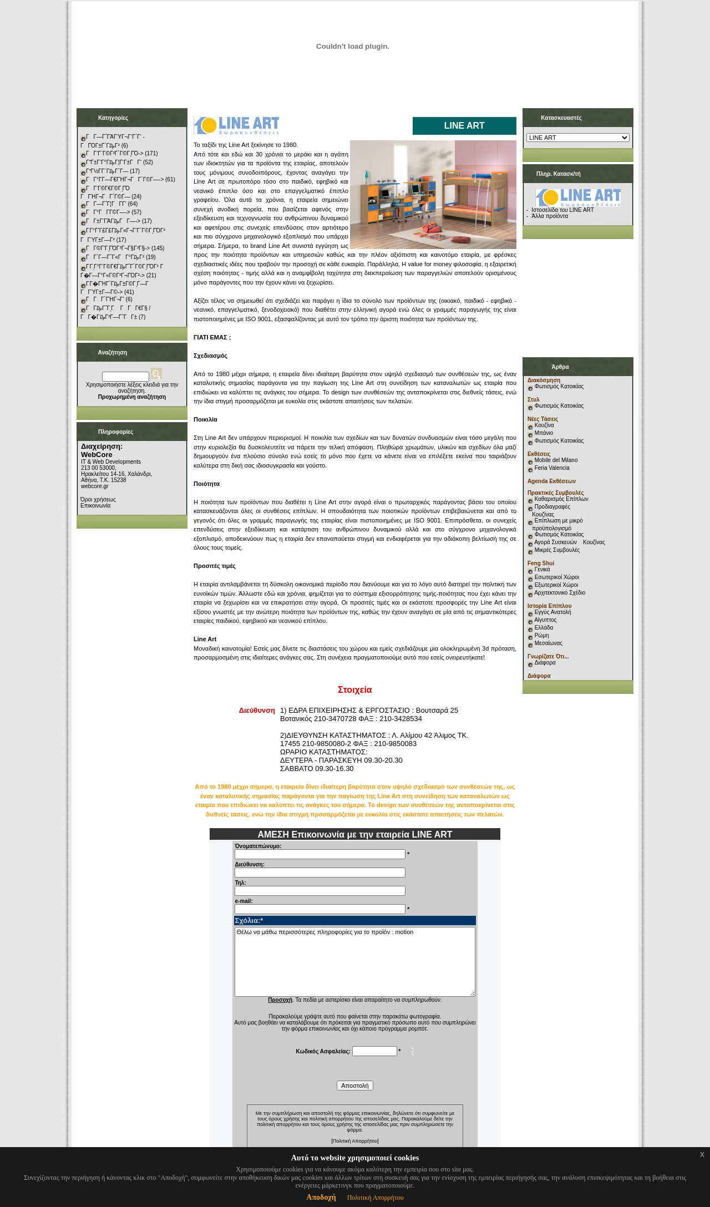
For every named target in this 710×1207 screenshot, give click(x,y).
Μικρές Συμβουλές (557, 550)
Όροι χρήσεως (98, 499)
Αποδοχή (321, 1197)
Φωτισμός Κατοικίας (559, 386)
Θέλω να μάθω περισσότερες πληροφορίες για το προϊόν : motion (355, 962)
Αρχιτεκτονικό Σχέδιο (559, 593)
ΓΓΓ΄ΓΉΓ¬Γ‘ (105, 299)
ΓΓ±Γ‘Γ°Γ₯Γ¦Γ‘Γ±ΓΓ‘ (113, 162)
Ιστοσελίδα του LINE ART (563, 210)
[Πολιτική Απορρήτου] (355, 1141)
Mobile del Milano (556, 460)
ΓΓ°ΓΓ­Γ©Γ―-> (108, 212)
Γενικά (542, 569)
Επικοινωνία (95, 506)
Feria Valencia (552, 468)
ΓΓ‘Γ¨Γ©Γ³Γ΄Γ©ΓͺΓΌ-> (114, 153)
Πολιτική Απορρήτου (375, 1197)
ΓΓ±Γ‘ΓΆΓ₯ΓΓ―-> (113, 221)
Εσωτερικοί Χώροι (557, 577)
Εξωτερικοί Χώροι (557, 585)
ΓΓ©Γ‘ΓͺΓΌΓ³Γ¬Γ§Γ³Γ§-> (118, 248)
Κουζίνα (544, 425)
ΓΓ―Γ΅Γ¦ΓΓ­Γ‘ (106, 204)
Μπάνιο (544, 433)
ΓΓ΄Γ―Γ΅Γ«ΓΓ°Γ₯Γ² (115, 257)
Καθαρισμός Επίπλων (561, 499)
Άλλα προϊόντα (550, 216)
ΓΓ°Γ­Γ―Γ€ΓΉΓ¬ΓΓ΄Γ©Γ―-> (125, 179)
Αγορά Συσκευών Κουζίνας (569, 542)
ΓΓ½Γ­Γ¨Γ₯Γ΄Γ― (107, 171)
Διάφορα (545, 663)
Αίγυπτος (545, 620)
